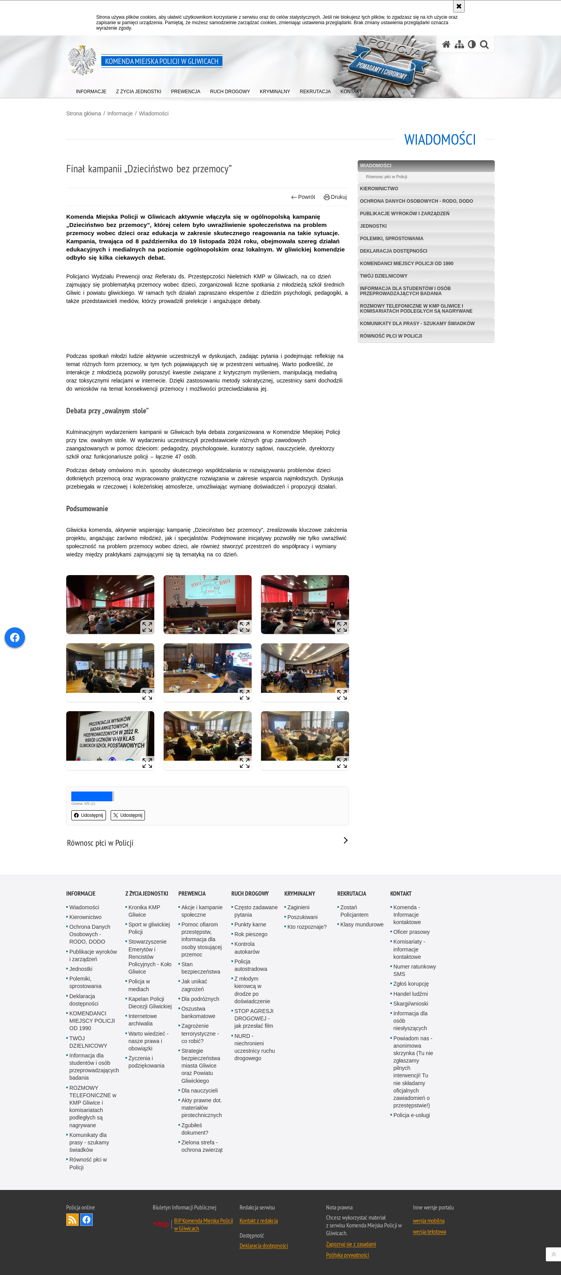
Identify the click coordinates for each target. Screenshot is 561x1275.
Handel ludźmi (410, 994)
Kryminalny (299, 893)
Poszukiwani (303, 917)
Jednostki (373, 226)
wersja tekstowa (429, 1231)
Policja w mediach (139, 985)
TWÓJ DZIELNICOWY (384, 276)
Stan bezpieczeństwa (201, 968)
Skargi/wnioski (410, 1004)
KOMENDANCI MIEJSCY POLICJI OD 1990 (406, 263)
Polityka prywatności (347, 1255)
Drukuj (335, 197)
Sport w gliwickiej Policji (149, 928)
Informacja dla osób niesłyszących (410, 1020)
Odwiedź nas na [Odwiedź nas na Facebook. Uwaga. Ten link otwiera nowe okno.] (86, 1219)
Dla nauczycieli (200, 1090)
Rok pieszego (251, 934)
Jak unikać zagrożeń (194, 985)
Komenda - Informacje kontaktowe (407, 914)
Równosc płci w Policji (387, 176)
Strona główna (83, 113)
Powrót (303, 197)
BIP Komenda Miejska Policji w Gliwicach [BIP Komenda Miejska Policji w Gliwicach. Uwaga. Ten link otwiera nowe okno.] (203, 1224)
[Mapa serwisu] (459, 44)
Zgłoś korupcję (411, 984)
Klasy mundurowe (362, 924)
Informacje (119, 113)
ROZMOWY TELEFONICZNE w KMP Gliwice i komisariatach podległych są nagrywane (416, 308)
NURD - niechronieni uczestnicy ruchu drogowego (255, 1047)
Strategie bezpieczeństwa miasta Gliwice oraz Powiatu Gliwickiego (201, 1066)
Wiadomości (154, 113)
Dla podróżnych (200, 999)
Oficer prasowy (411, 932)
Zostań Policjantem (354, 911)
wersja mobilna (429, 1220)
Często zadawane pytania (256, 911)
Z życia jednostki (146, 893)
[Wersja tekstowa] (472, 44)
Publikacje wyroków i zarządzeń (405, 213)
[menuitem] (91, 89)
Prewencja (192, 893)
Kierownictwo (379, 188)
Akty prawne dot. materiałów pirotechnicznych (202, 1107)
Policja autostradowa (251, 965)
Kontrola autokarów (247, 947)
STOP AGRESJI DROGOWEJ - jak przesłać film (254, 1018)
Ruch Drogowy (250, 893)
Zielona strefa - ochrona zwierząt (202, 1146)
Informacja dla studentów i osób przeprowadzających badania (405, 291)
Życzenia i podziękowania (147, 1062)
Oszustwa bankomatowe (198, 1012)
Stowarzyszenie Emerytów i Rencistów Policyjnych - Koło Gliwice (150, 957)
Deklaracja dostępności (393, 251)
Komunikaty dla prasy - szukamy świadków (417, 323)
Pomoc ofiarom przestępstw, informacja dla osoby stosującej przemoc (202, 939)
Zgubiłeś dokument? (195, 1129)
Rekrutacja (351, 893)
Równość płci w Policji (391, 336)
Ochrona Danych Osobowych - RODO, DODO (416, 201)
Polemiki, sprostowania (391, 238)
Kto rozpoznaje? (307, 927)
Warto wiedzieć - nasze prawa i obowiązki (149, 1041)
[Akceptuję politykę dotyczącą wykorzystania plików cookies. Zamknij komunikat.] (459, 6)
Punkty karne (250, 924)
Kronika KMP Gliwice (144, 911)
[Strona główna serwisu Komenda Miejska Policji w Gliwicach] (446, 44)
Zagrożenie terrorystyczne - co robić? (200, 1033)
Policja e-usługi (411, 1115)
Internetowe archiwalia (143, 1020)
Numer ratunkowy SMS (414, 970)
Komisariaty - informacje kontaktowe (409, 949)
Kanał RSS (72, 1219)
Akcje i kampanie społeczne (202, 911)
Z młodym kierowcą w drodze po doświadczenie (252, 990)
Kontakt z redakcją (259, 1220)
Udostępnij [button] (88, 815)
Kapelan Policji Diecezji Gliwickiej (150, 1002)
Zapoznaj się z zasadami (351, 1244)
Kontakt (401, 893)
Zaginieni (299, 907)
